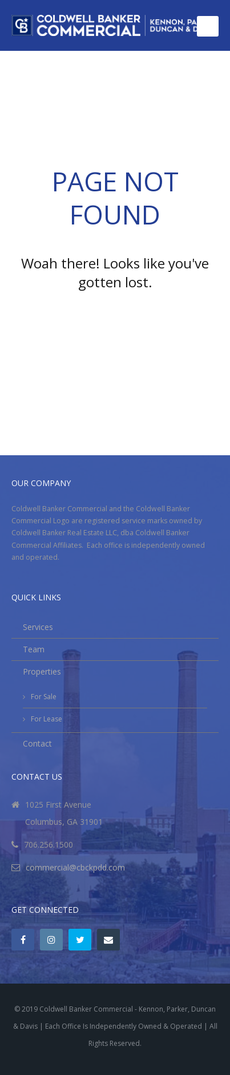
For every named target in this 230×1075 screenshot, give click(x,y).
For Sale (44, 696)
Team (34, 649)
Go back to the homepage (115, 313)
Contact (37, 743)
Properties (42, 671)
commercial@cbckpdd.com (75, 867)
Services (38, 626)
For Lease (46, 719)
